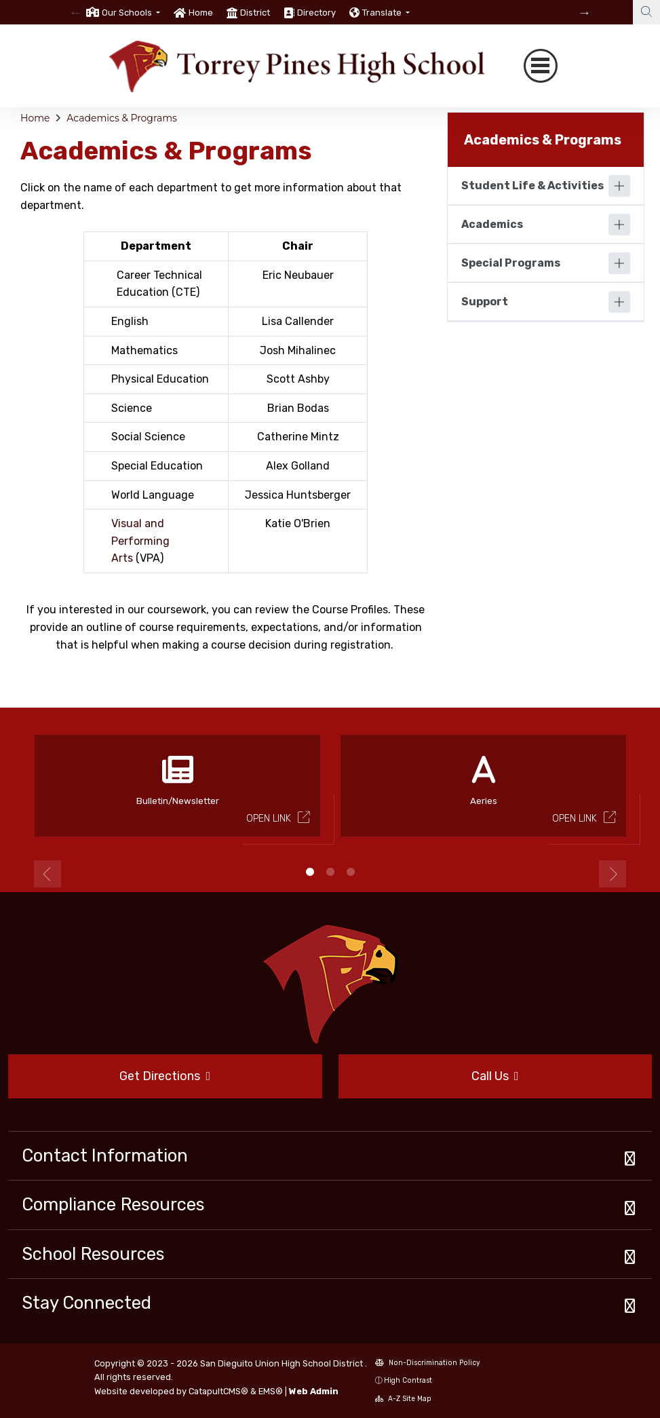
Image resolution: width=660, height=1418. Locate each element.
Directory (316, 12)
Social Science (148, 436)
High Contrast (408, 1380)
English (130, 321)
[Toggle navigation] (540, 65)
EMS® (270, 1391)
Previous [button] (47, 873)
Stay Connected (86, 1302)
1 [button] (310, 872)
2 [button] (330, 872)
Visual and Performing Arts (140, 540)
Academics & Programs (121, 118)
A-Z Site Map (403, 1398)
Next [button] (612, 873)
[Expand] (619, 186)
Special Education (157, 465)
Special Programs (510, 262)
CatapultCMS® (218, 1391)
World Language (152, 494)
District (255, 12)
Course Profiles (350, 609)
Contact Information (105, 1155)
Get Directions (164, 1076)
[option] (123, 12)
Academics (492, 224)
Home (201, 12)
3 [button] (350, 872)
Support (484, 301)
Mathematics (144, 350)
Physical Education (160, 378)
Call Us (495, 1076)
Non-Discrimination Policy (427, 1362)
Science (131, 408)
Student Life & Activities (532, 185)
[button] (131, 12)
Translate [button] (383, 12)
